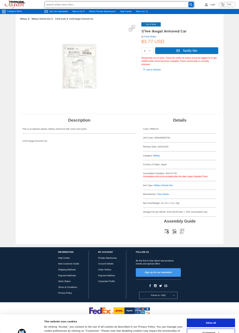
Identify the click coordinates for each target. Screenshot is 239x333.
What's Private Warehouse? (102, 11)
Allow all (211, 305)
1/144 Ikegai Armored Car (81, 19)
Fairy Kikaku (150, 36)
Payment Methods (67, 275)
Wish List (142, 11)
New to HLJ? (78, 11)
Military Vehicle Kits (41, 19)
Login (212, 4)
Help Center (126, 11)
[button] (131, 28)
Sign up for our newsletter (158, 272)
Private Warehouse (107, 258)
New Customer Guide (68, 263)
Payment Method (106, 275)
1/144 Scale (60, 19)
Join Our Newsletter (58, 11)
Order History (104, 269)
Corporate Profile (106, 281)
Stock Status (64, 281)
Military (23, 19)
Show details (52, 326)
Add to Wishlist (152, 69)
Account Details (105, 263)
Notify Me (186, 51)
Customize (211, 314)
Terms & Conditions (67, 287)
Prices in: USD (158, 295)
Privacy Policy (65, 293)
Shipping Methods (67, 269)
